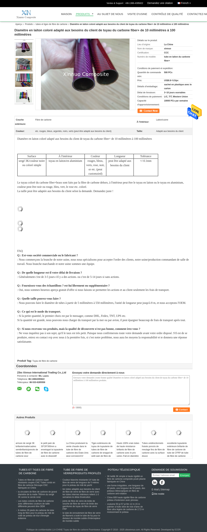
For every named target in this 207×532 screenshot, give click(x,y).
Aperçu (18, 24)
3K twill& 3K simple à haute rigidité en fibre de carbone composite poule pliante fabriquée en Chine (126, 479)
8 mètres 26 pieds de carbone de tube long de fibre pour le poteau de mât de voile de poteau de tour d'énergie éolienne (36, 514)
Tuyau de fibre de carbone (44, 361)
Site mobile (158, 494)
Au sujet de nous (110, 14)
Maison (66, 14)
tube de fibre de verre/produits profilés (82, 471)
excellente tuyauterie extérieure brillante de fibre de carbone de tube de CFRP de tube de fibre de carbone (177, 449)
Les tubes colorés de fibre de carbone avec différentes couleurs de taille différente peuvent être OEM (36, 504)
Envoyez (184, 475)
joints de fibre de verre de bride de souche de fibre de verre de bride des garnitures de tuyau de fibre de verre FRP (80, 505)
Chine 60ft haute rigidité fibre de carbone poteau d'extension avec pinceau (126, 498)
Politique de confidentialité (38, 529)
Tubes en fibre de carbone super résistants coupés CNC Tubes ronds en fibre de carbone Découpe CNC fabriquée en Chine (36, 484)
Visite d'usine (137, 14)
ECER (177, 529)
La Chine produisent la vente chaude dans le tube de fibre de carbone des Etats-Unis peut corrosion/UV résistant (77, 451)
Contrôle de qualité (167, 14)
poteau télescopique (124, 469)
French (187, 2)
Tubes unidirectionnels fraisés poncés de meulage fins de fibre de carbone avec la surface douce (153, 449)
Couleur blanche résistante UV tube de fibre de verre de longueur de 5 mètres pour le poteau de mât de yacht (81, 482)
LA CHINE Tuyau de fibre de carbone (70, 529)
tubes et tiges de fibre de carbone (51, 24)
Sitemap (164, 489)
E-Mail (155, 489)
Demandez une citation (160, 3)
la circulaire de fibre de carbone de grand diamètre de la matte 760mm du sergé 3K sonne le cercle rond (37, 494)
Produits (83, 14)
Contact (141, 110)
